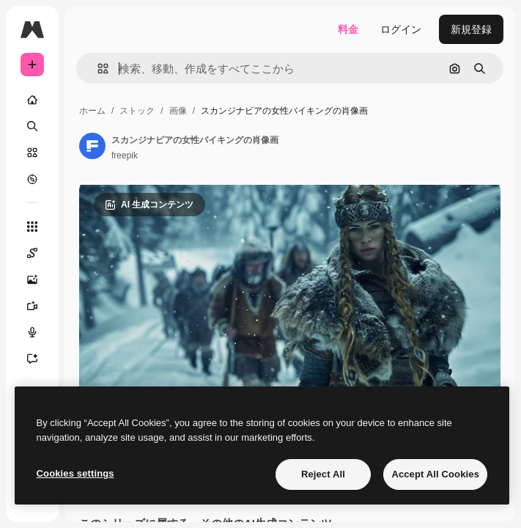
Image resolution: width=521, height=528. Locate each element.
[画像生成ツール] (40, 279)
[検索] (32, 126)
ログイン (400, 29)
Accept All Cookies (435, 474)
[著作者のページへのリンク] (92, 146)
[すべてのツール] (32, 226)
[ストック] (32, 152)
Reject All (323, 474)
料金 (348, 29)
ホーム (92, 111)
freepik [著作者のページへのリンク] (124, 155)
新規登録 (471, 29)
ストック (137, 111)
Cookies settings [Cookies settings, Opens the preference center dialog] (75, 473)
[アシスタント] (40, 358)
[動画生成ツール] (40, 306)
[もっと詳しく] (32, 179)
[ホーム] (32, 99)
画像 (178, 111)
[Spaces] (40, 253)
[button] (97, 68)
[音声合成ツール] (40, 332)
